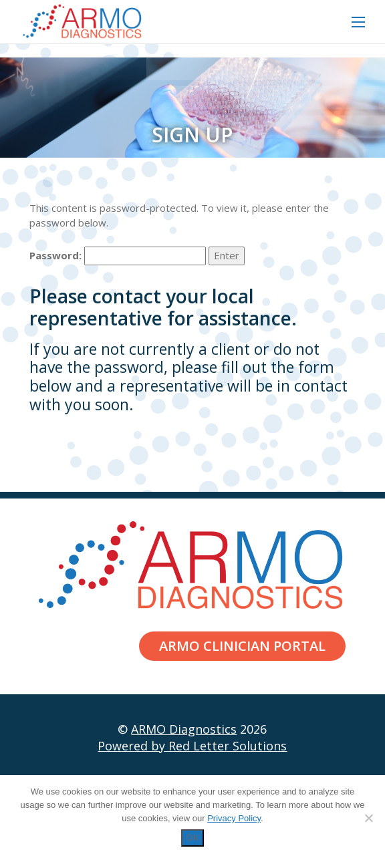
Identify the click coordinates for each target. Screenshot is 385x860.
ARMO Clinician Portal (242, 646)
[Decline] (368, 818)
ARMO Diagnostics (184, 729)
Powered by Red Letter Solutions (192, 746)
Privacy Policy (234, 818)
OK (192, 838)
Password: (117, 256)
